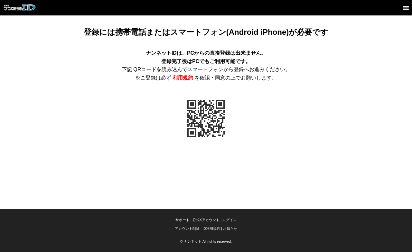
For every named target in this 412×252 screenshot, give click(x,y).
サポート (182, 220)
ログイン (229, 220)
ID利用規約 (211, 228)
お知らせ (230, 228)
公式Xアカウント (206, 220)
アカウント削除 (187, 228)
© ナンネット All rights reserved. (206, 241)
